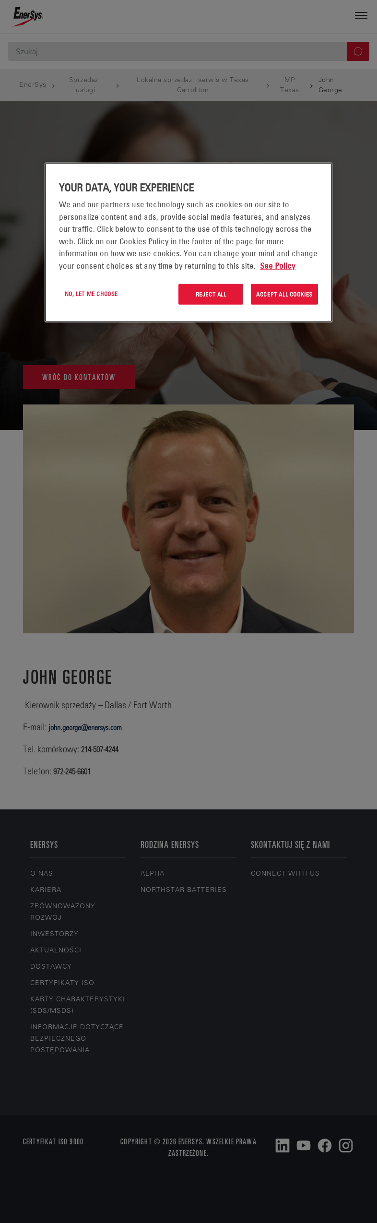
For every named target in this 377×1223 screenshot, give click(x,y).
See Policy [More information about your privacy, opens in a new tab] (277, 266)
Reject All (211, 294)
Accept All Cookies (284, 294)
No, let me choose (91, 293)
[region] (188, 242)
